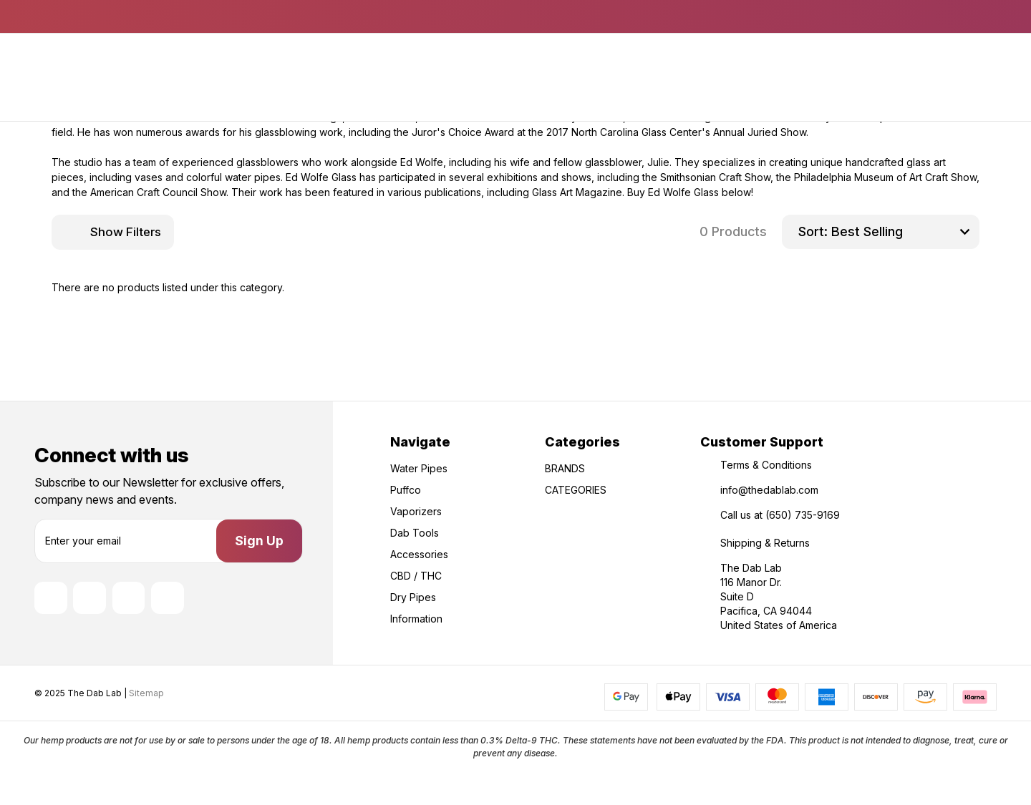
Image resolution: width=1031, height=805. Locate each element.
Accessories (419, 554)
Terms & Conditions (766, 465)
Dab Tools (414, 533)
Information (416, 619)
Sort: (813, 231)
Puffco (405, 490)
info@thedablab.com (769, 490)
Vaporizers (416, 511)
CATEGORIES (575, 490)
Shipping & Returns (765, 543)
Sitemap (146, 737)
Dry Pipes (413, 597)
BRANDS (565, 468)
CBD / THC (416, 576)
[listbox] (903, 232)
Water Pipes (418, 468)
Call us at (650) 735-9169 (780, 515)
